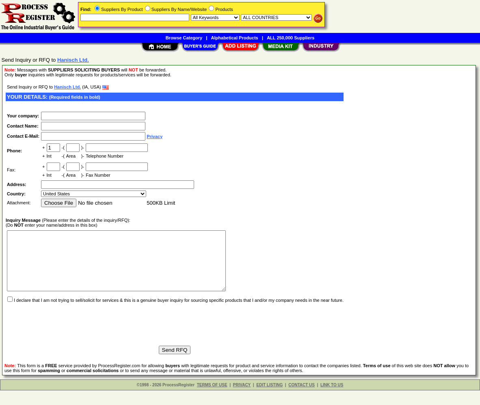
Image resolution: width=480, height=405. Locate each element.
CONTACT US (301, 399)
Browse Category (184, 37)
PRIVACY (242, 399)
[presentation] (67, 335)
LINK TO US (331, 399)
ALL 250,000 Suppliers (290, 37)
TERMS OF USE (212, 399)
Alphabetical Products (234, 37)
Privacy (154, 136)
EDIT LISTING (269, 399)
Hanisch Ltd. (67, 86)
